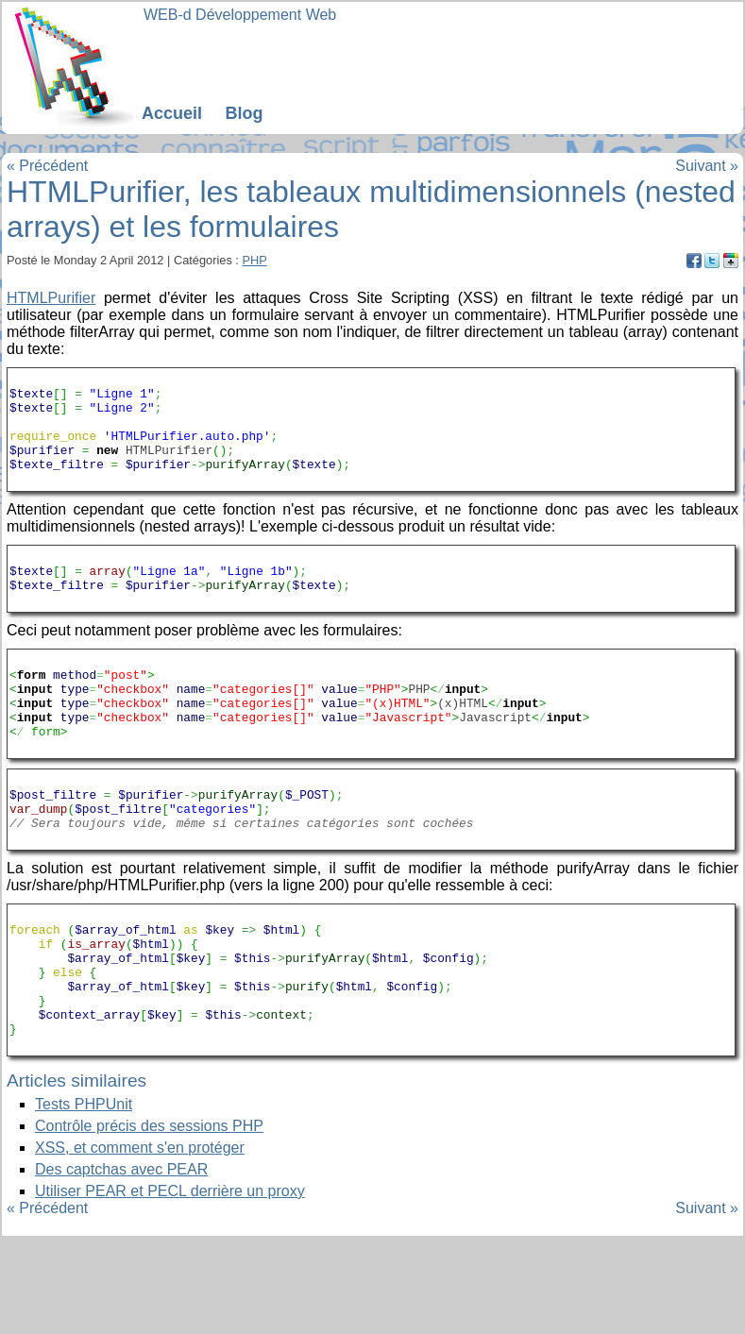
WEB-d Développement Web (240, 15)
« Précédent (47, 166)
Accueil (172, 113)
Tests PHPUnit (83, 1200)
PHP (254, 260)
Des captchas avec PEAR (121, 1266)
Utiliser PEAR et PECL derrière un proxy (170, 1287)
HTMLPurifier (51, 298)
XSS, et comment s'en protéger (140, 1244)
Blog (243, 113)
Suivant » (706, 166)
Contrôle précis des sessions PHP (149, 1222)
